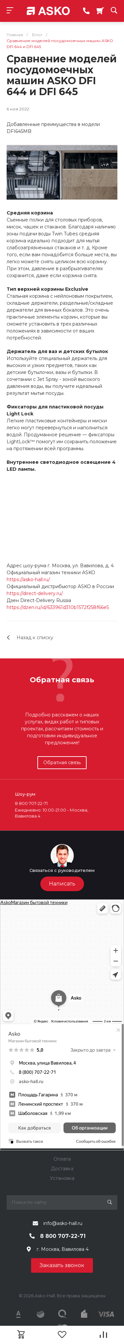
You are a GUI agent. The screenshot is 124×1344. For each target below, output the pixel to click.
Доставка (62, 1169)
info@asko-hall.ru (62, 1223)
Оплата (62, 1159)
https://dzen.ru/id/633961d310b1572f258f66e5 (58, 607)
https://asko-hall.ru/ (28, 579)
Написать (62, 884)
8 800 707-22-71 (63, 1236)
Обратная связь (62, 762)
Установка (62, 1178)
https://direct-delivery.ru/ (35, 593)
